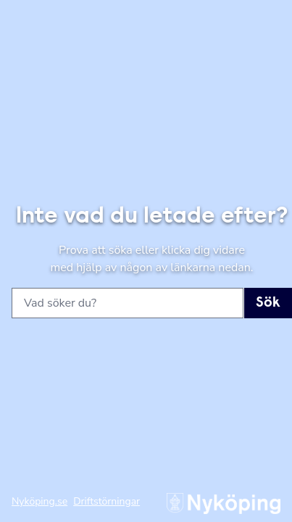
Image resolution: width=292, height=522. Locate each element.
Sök (268, 303)
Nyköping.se (39, 501)
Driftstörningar (106, 501)
